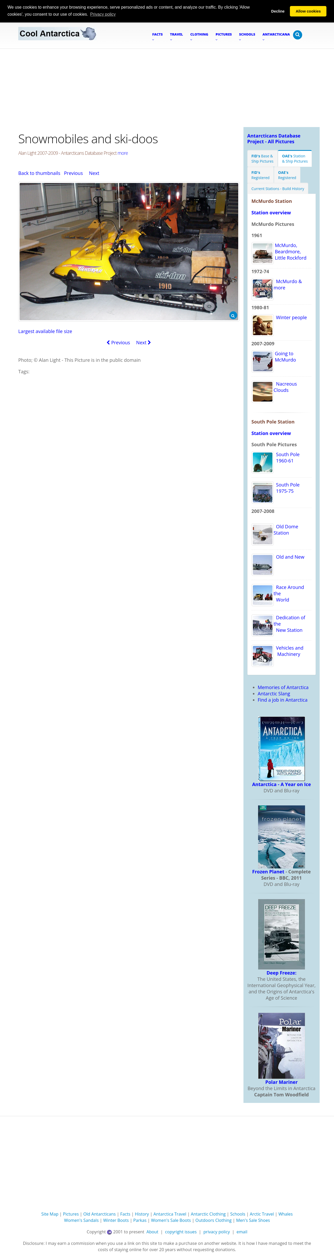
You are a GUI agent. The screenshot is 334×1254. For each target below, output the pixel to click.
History (142, 1214)
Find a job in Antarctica (283, 699)
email (242, 1232)
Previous (73, 173)
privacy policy (216, 1232)
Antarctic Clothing (208, 1214)
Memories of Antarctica (283, 687)
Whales (285, 1214)
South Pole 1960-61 (287, 457)
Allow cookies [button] (308, 11)
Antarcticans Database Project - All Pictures (274, 138)
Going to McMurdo (285, 356)
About (152, 1232)
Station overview (271, 212)
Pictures (71, 1214)
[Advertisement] (167, 87)
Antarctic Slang (274, 693)
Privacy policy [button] (103, 14)
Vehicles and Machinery (288, 650)
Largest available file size (45, 331)
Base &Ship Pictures (263, 158)
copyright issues (181, 1232)
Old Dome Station (286, 529)
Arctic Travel (262, 1214)
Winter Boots (116, 1220)
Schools (237, 1214)
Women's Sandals (81, 1220)
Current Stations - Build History (278, 188)
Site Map (49, 1214)
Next (94, 173)
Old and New (289, 556)
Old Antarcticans (99, 1214)
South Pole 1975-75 (287, 487)
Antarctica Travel (169, 1214)
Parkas (140, 1220)
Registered (261, 175)
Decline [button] (277, 11)
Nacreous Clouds (285, 386)
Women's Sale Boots (171, 1220)
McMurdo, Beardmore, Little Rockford (290, 251)
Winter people (290, 317)
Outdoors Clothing (213, 1220)
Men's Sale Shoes (253, 1220)
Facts (125, 1214)
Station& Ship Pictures (295, 158)
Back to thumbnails (39, 173)
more (123, 153)
